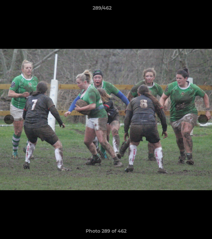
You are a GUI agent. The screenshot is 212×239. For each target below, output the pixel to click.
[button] (188, 10)
